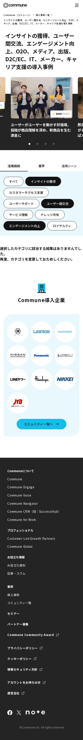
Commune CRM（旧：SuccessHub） (34, 511)
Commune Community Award (30, 635)
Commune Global (19, 546)
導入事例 (13, 595)
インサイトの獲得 (43, 181)
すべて (13, 181)
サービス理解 (18, 214)
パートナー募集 (18, 624)
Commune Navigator (22, 503)
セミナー (13, 613)
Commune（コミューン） (18, 15)
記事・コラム (16, 573)
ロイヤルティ (62, 226)
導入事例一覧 (43, 15)
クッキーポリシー (19, 659)
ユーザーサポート (21, 203)
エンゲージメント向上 (24, 226)
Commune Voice (19, 495)
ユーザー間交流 (57, 203)
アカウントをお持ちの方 (24, 682)
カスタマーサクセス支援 (26, 192)
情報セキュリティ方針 (22, 669)
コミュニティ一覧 (19, 603)
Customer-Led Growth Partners (31, 538)
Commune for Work (21, 520)
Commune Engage (20, 487)
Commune (14, 479)
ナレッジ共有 (50, 214)
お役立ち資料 (16, 565)
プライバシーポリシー (22, 648)
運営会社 (13, 693)
